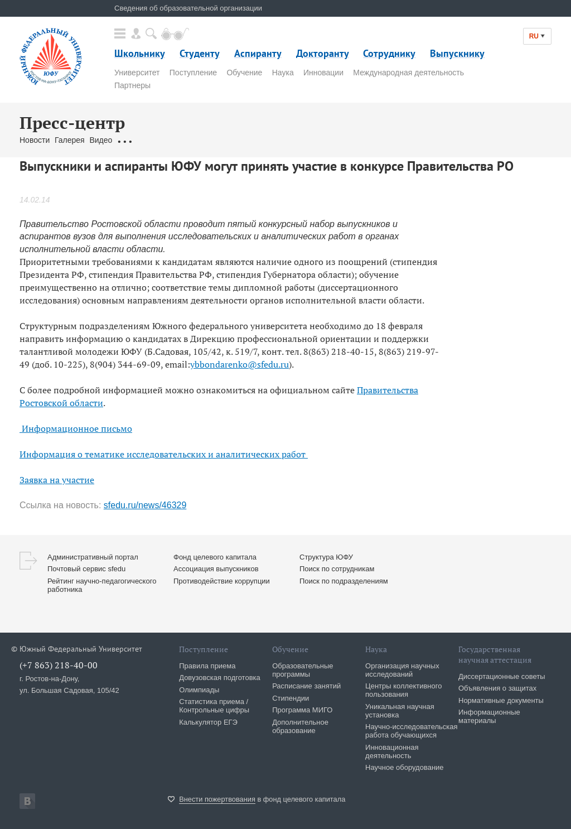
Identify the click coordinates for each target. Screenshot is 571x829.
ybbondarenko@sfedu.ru (239, 364)
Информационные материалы (489, 716)
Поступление (193, 72)
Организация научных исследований (402, 670)
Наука (283, 72)
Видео (100, 140)
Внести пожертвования (217, 799)
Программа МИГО (302, 710)
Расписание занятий (306, 686)
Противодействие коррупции (221, 581)
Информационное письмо (76, 428)
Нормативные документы (501, 700)
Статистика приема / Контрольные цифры (214, 705)
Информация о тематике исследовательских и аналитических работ (164, 454)
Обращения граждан (154, 140)
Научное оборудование (404, 767)
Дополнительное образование (300, 726)
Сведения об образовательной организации (188, 8)
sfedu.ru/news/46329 (145, 505)
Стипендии (290, 698)
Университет (136, 72)
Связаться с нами (229, 140)
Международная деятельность (408, 72)
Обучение (244, 72)
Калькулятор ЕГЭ (208, 722)
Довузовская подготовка (219, 677)
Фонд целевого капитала (215, 557)
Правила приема (207, 666)
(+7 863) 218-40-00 (59, 665)
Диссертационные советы (501, 676)
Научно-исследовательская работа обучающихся (411, 730)
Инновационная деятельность (392, 751)
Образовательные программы (302, 670)
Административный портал (92, 557)
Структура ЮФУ (326, 557)
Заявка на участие (57, 480)
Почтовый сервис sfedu (86, 569)
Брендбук (283, 140)
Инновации (323, 72)
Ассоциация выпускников (216, 569)
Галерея (70, 140)
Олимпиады (199, 690)
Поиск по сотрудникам (336, 569)
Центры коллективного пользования (403, 690)
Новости (35, 140)
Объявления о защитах (497, 688)
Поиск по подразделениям (343, 581)
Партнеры (132, 85)
